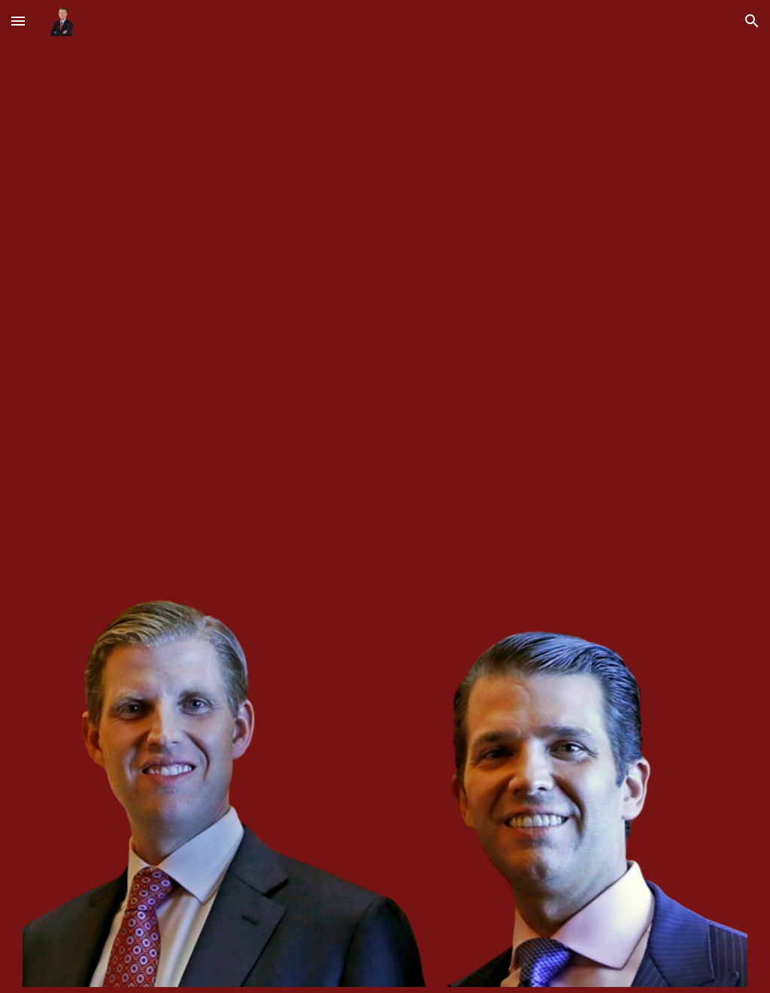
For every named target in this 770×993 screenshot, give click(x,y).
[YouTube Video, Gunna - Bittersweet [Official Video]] (385, 317)
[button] (18, 20)
